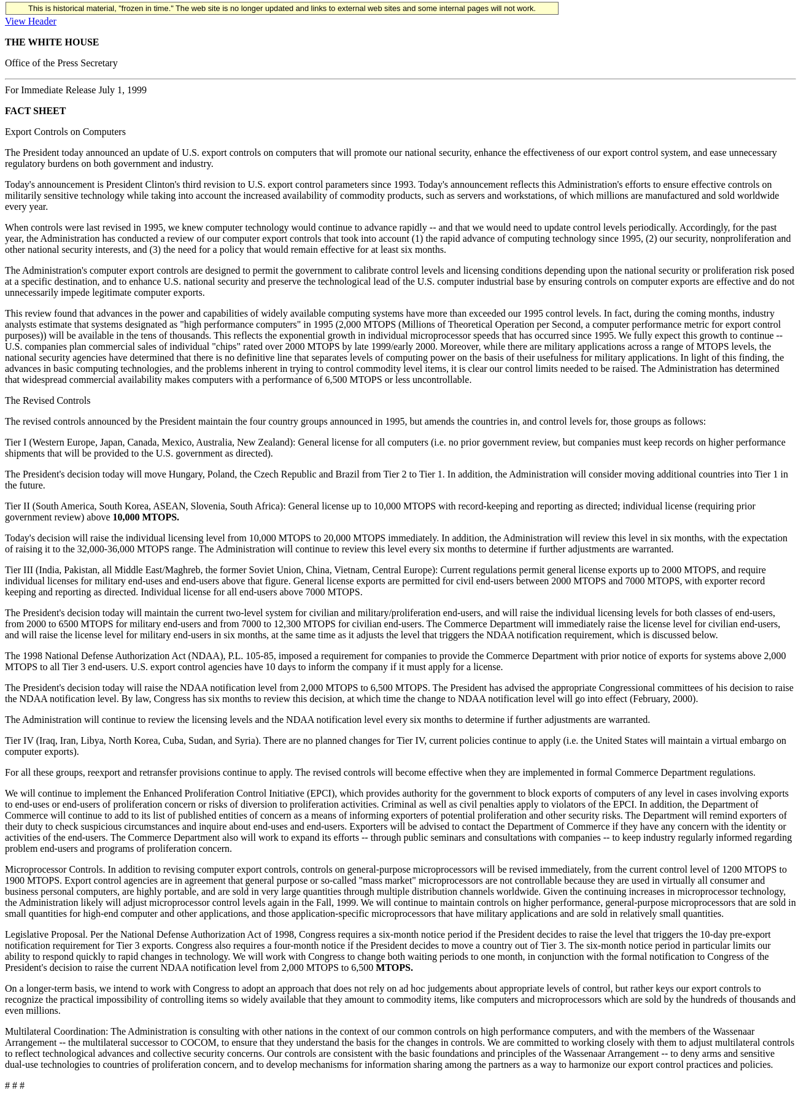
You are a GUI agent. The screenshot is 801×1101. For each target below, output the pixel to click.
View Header (30, 21)
